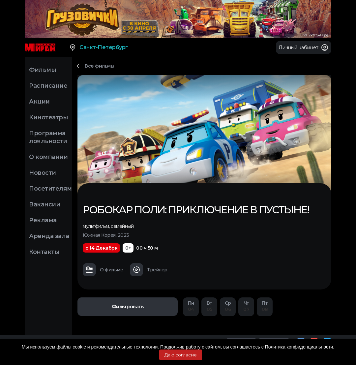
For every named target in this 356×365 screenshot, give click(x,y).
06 (227, 306)
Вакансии (44, 204)
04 (191, 306)
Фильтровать (128, 307)
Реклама (43, 220)
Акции (39, 101)
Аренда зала (49, 236)
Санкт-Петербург (98, 47)
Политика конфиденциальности (299, 347)
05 (209, 306)
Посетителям (50, 188)
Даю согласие (180, 354)
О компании (48, 157)
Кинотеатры (48, 117)
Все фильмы (99, 66)
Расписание (48, 85)
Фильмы (42, 70)
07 (246, 306)
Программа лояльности (48, 137)
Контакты (44, 252)
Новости (42, 172)
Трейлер (148, 269)
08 (264, 306)
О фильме (103, 269)
